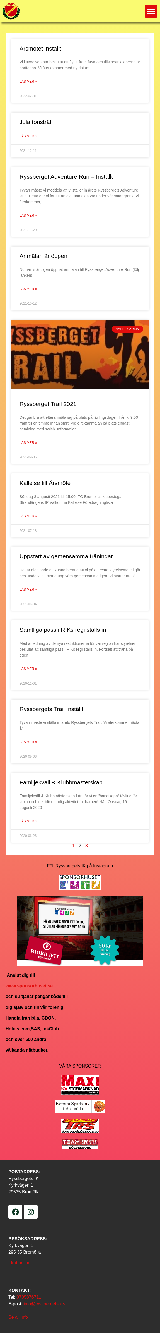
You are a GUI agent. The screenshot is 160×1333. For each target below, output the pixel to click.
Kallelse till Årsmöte (45, 483)
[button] (151, 11)
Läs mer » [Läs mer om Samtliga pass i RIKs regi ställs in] (28, 669)
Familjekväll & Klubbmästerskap (61, 782)
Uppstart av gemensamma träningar (66, 556)
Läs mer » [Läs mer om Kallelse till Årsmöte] (28, 516)
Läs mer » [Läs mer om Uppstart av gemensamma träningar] (28, 590)
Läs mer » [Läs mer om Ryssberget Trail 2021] (28, 443)
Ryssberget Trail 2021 (48, 404)
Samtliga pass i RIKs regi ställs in (63, 629)
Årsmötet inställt (40, 48)
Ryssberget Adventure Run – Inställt (66, 176)
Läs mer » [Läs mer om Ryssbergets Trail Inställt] (28, 742)
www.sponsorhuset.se (29, 985)
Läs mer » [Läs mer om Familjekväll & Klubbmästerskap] (28, 821)
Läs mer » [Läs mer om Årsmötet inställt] (28, 81)
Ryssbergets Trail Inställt (51, 709)
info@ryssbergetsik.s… (47, 1303)
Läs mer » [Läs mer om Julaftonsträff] (28, 136)
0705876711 (28, 1297)
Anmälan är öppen (43, 256)
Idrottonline (19, 1262)
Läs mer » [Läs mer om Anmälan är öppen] (28, 289)
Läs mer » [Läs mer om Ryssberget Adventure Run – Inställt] (28, 215)
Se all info (18, 1317)
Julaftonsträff (36, 122)
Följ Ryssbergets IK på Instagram (80, 865)
